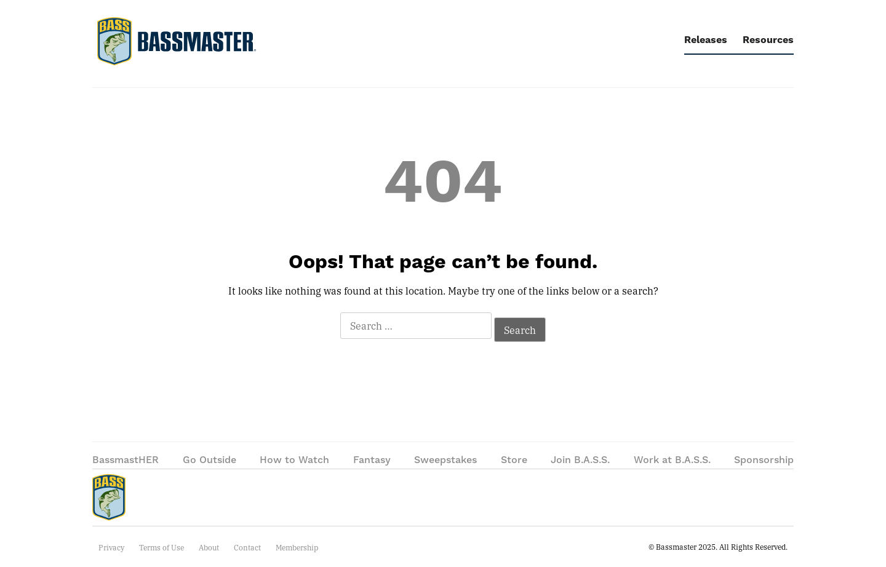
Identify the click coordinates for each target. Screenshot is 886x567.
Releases (705, 40)
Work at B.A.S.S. (672, 460)
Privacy (111, 547)
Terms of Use (161, 547)
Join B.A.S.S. (580, 460)
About (209, 547)
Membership (297, 547)
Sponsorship (764, 460)
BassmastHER (125, 460)
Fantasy (372, 460)
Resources (768, 40)
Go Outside (209, 460)
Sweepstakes (445, 460)
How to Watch (294, 460)
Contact (247, 547)
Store (514, 460)
